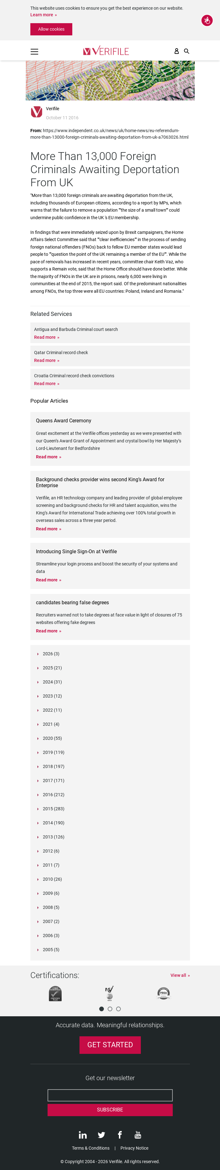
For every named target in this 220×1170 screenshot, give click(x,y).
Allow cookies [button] (51, 29)
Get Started (110, 1045)
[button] (101, 1009)
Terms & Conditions (91, 1148)
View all (178, 975)
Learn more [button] (41, 14)
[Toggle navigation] (34, 51)
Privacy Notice (134, 1148)
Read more (45, 337)
